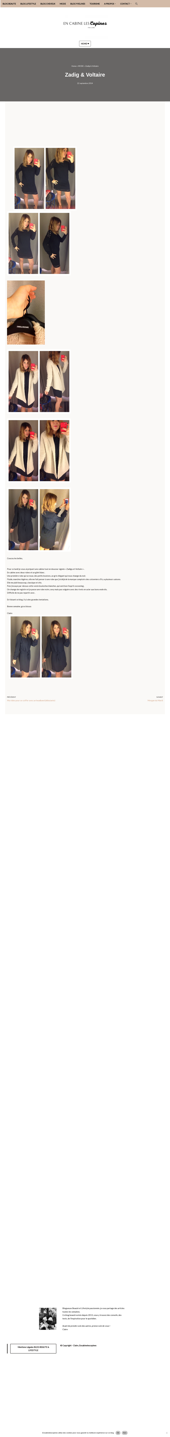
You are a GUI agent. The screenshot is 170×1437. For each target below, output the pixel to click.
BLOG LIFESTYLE (28, 4)
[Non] (166, 1433)
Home (74, 66)
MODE (63, 4)
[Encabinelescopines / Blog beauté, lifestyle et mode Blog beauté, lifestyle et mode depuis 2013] (85, 26)
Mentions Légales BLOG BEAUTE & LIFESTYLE (33, 1414)
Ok (118, 1433)
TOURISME (95, 4)
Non (124, 1433)
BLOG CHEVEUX (47, 4)
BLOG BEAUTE (9, 4)
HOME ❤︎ (85, 43)
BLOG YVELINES (77, 4)
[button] (115, 3)
